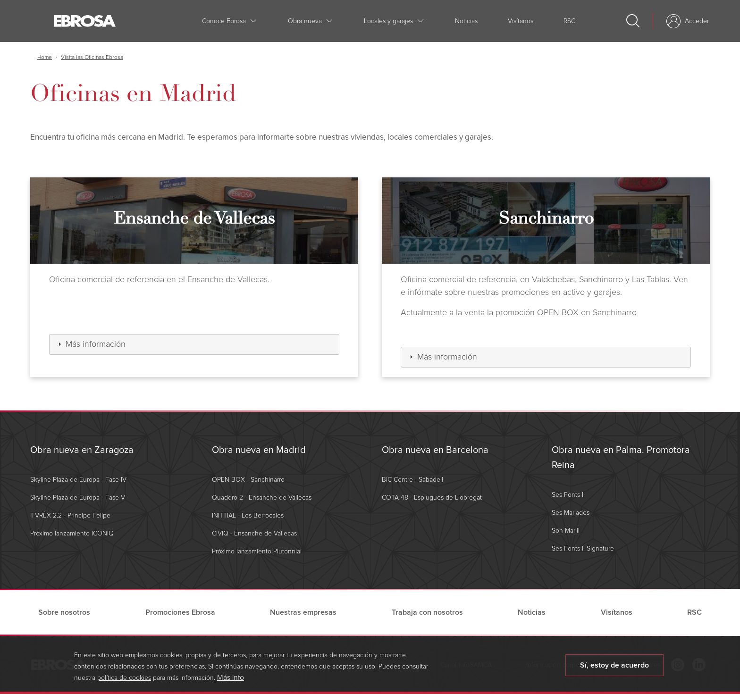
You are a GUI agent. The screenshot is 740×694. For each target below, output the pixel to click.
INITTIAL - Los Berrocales (248, 515)
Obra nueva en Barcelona (435, 450)
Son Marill (566, 531)
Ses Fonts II (568, 495)
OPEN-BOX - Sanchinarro (248, 480)
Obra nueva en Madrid (259, 450)
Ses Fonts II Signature (583, 548)
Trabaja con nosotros (427, 612)
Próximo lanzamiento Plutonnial (257, 551)
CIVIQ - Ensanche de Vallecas (254, 533)
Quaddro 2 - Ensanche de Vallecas (261, 497)
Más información (96, 344)
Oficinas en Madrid (133, 93)
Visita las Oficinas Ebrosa (92, 57)
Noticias (466, 21)
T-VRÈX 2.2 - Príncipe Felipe (70, 515)
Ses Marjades (570, 513)
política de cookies (124, 681)
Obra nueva (305, 21)
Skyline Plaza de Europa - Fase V (77, 497)
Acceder (697, 21)
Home (44, 57)
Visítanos (520, 21)
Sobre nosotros (64, 612)
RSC (569, 21)
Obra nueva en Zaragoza (82, 450)
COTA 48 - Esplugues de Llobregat (432, 497)
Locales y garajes (388, 21)
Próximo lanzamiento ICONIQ (72, 533)
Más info (230, 681)
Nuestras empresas (303, 612)
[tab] (194, 344)
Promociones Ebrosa (180, 612)
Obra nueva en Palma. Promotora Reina (621, 457)
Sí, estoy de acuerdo (614, 669)
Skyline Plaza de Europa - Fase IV (78, 480)
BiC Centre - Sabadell (412, 480)
